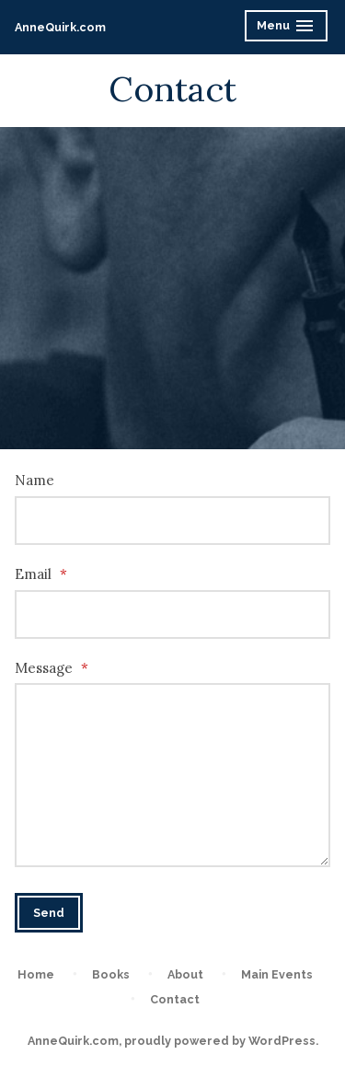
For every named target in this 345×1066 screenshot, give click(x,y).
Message (51, 668)
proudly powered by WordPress (220, 1041)
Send (48, 913)
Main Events (277, 974)
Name (34, 480)
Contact (175, 999)
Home (35, 974)
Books (111, 974)
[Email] (172, 614)
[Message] (172, 775)
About (185, 974)
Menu (287, 28)
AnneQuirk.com (60, 27)
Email (41, 574)
